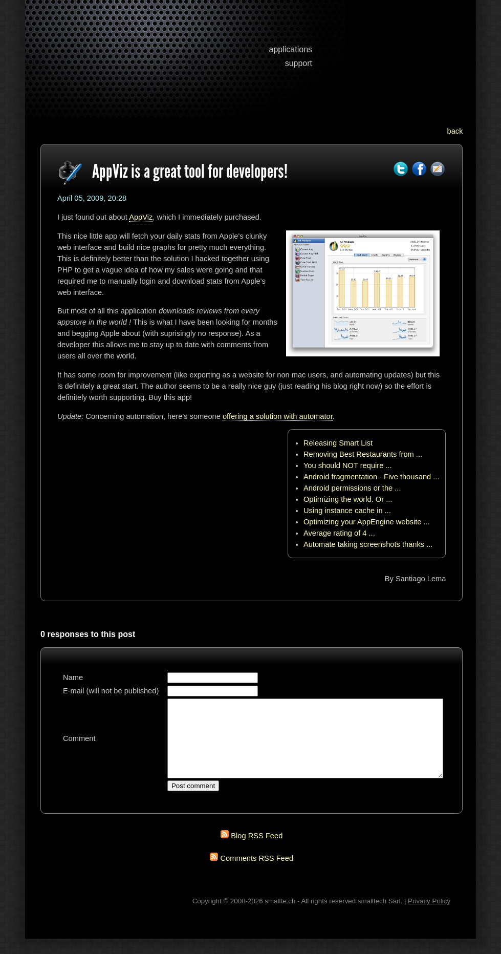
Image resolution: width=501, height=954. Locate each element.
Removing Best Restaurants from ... (362, 454)
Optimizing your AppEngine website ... (366, 522)
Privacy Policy (429, 916)
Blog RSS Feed (256, 851)
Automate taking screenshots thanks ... (368, 544)
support (298, 63)
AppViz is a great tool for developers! (190, 171)
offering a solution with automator (278, 416)
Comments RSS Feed (257, 874)
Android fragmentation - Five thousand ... (371, 477)
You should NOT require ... (347, 465)
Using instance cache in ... (347, 510)
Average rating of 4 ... (339, 533)
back (455, 131)
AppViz (141, 217)
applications (291, 49)
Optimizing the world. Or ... (348, 499)
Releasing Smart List (338, 443)
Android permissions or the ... (352, 488)
